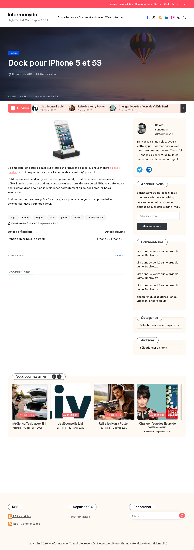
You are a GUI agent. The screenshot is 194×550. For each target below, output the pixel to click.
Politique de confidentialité (149, 543)
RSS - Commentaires (24, 523)
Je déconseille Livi (52, 106)
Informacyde (22, 14)
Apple (13, 217)
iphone (64, 217)
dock (52, 217)
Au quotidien (32, 414)
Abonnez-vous (152, 226)
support (78, 217)
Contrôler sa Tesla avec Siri (31, 423)
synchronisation (95, 217)
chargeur (39, 217)
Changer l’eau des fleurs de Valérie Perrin (144, 106)
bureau (25, 217)
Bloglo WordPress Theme (113, 543)
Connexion (117, 255)
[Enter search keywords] (157, 516)
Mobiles (13, 53)
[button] (54, 376)
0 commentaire (46, 74)
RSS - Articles (19, 516)
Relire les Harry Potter (91, 106)
